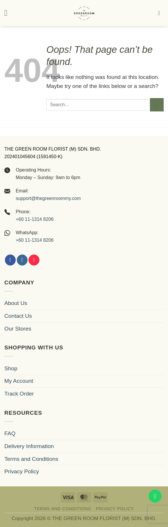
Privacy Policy (21, 471)
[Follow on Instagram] (22, 260)
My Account (18, 381)
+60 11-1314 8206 (34, 219)
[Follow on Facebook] (10, 260)
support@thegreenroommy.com (48, 198)
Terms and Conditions (31, 459)
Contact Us (18, 316)
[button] (8, 13)
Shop (10, 368)
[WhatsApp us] (155, 496)
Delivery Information (29, 446)
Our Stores (17, 329)
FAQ (9, 433)
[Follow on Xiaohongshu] (33, 260)
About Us (15, 303)
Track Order (19, 394)
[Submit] (157, 105)
